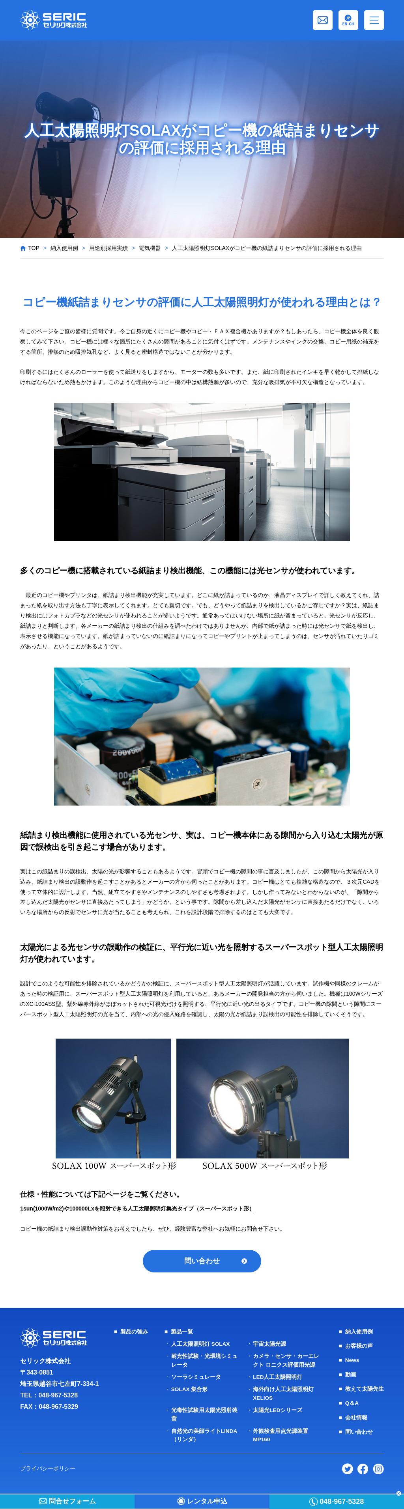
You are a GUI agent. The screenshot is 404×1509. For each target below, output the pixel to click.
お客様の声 (359, 1347)
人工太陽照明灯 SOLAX (200, 1345)
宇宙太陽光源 (269, 1345)
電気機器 (150, 248)
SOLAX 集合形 (189, 1390)
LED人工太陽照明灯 (278, 1378)
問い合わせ (202, 1261)
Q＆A (352, 1404)
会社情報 (356, 1418)
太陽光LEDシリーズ (278, 1410)
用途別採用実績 (108, 248)
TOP (33, 248)
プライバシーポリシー (47, 1468)
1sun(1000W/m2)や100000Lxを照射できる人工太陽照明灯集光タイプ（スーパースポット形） (137, 1208)
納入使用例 (64, 248)
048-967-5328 (58, 1396)
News (352, 1361)
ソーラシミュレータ (196, 1378)
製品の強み (134, 1333)
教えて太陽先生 (364, 1389)
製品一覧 (182, 1333)
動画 (350, 1375)
